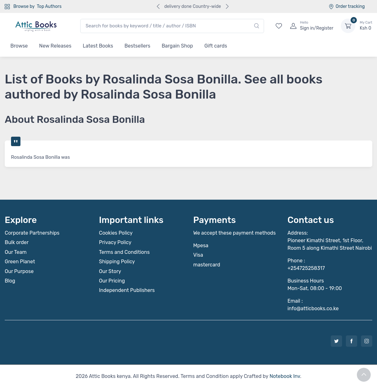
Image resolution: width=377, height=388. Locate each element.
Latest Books (98, 46)
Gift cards (215, 46)
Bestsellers (137, 46)
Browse (19, 46)
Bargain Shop (177, 46)
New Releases (55, 46)
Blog (10, 281)
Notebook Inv (284, 376)
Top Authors (49, 6)
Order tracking (347, 6)
